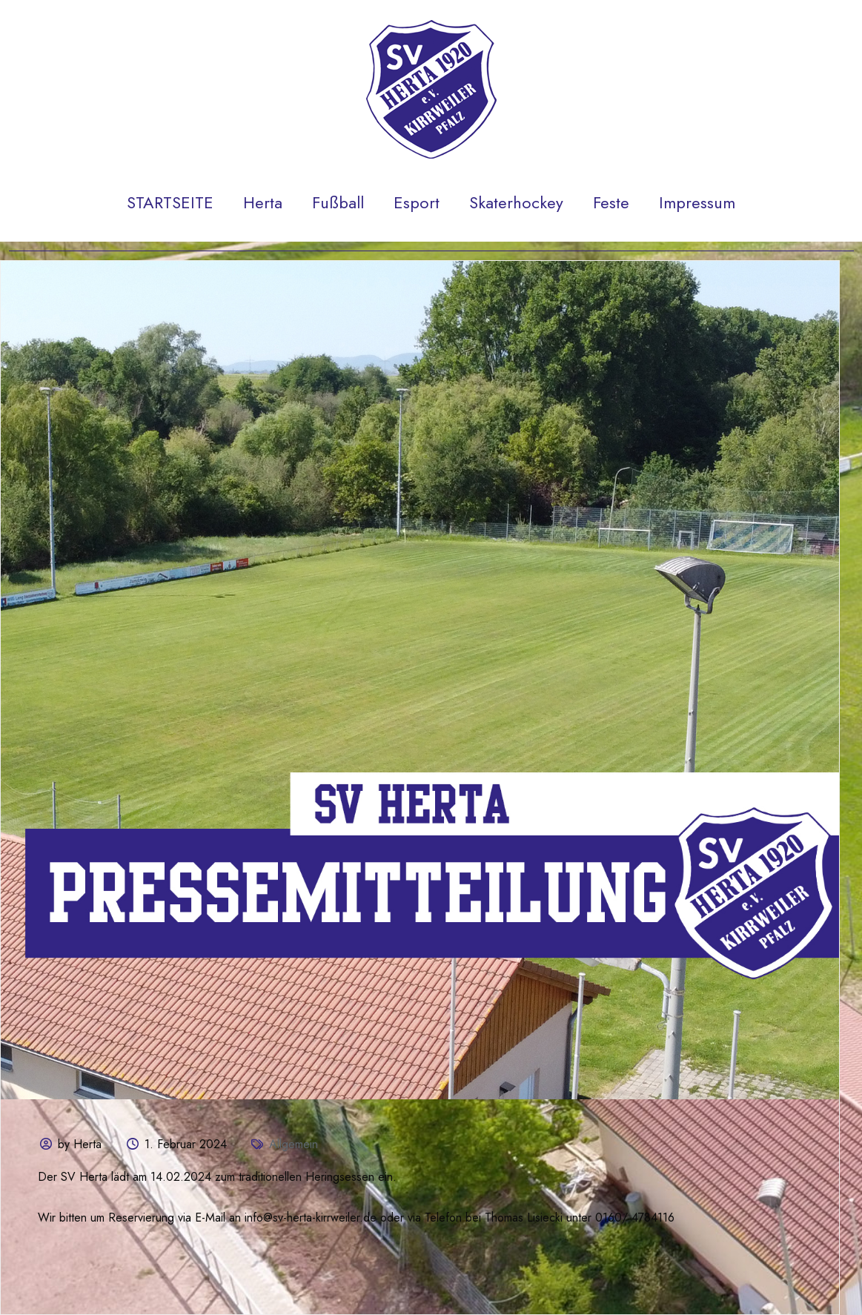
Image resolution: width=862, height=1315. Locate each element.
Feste (611, 202)
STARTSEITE (170, 202)
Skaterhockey (516, 202)
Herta (262, 202)
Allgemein (293, 1144)
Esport (417, 202)
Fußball (338, 202)
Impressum (697, 202)
